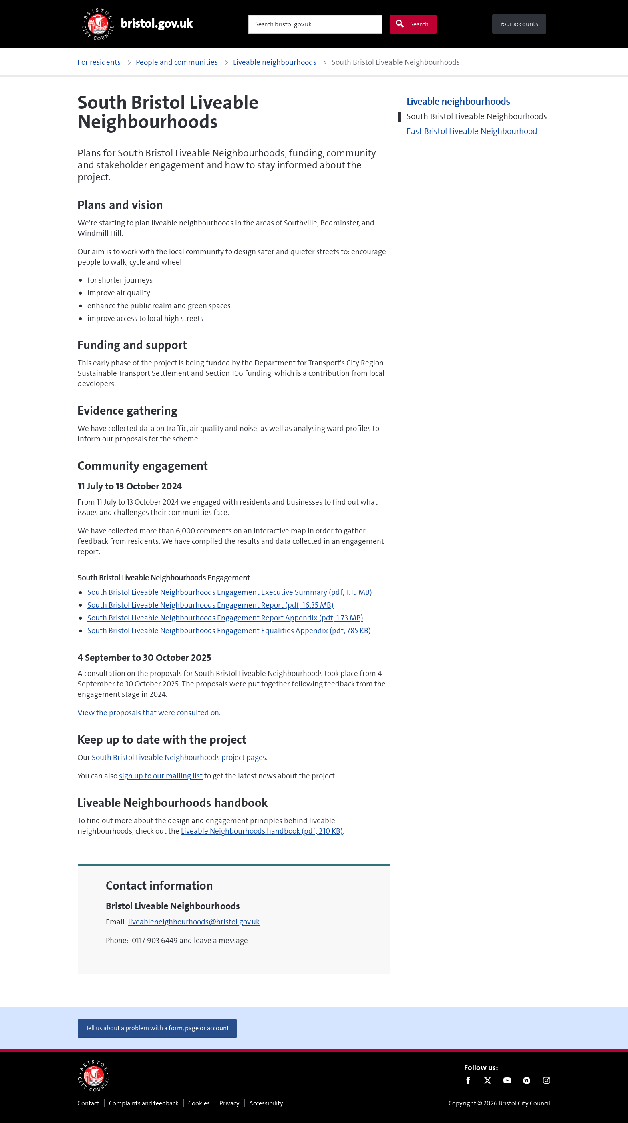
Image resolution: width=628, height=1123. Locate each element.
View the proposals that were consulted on (148, 713)
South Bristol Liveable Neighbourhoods (477, 117)
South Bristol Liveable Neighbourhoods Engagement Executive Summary (229, 592)
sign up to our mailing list (161, 776)
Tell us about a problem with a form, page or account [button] (157, 1028)
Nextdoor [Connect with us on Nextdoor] (527, 1082)
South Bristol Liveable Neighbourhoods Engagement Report (210, 605)
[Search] (315, 24)
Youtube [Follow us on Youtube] (507, 1082)
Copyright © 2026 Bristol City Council (499, 1103)
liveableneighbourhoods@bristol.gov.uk (194, 922)
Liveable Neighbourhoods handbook (262, 831)
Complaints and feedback (144, 1103)
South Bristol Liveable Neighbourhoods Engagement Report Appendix (225, 618)
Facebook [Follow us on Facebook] (468, 1082)
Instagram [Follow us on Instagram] (546, 1082)
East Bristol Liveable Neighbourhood (472, 131)
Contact (88, 1103)
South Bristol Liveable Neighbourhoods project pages (179, 757)
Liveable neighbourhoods (458, 102)
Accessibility (266, 1103)
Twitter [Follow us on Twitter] (487, 1082)
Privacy (229, 1103)
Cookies (199, 1103)
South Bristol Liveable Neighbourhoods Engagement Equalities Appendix (229, 631)
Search (412, 24)
